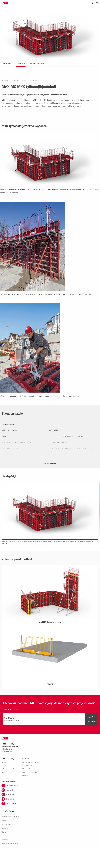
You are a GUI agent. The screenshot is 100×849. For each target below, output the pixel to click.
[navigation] (50, 719)
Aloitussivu (6, 80)
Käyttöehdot (5, 828)
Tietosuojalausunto (7, 824)
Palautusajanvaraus (29, 772)
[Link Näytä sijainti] (50, 799)
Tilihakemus (5, 840)
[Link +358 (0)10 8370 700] (50, 785)
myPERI (25, 776)
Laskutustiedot (27, 765)
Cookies (4, 836)
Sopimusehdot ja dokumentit (10, 817)
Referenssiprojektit (7, 769)
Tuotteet (16, 80)
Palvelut (4, 765)
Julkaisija (4, 820)
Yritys (3, 772)
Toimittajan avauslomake (9, 844)
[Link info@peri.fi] (50, 790)
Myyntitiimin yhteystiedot (30, 762)
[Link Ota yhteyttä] (50, 794)
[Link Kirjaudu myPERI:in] (50, 803)
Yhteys (3, 832)
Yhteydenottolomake (29, 769)
